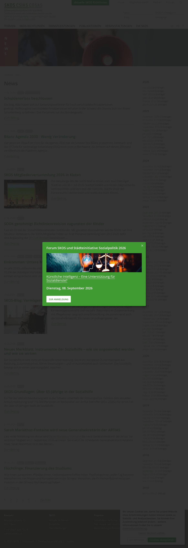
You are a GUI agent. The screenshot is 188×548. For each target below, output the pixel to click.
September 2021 (151, 322)
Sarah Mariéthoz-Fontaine (65, 436)
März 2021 (148, 342)
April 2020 (148, 388)
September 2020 (151, 371)
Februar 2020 (149, 395)
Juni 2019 (147, 431)
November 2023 (151, 215)
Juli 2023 (147, 229)
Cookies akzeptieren (162, 540)
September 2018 (151, 470)
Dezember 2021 (151, 311)
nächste (45, 500)
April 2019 (148, 438)
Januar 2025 (149, 154)
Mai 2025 (147, 140)
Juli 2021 (147, 328)
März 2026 (148, 97)
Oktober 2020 (150, 368)
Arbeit (29, 256)
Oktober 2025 (150, 123)
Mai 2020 (147, 385)
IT (183, 26)
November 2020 (151, 364)
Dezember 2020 (151, 361)
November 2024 (151, 169)
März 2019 (148, 441)
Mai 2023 (147, 236)
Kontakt (170, 2)
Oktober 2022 (150, 269)
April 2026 (148, 94)
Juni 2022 (147, 282)
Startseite (30, 12)
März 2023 (148, 243)
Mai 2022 (147, 286)
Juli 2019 (147, 428)
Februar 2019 (149, 445)
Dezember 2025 (151, 116)
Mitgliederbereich (138, 2)
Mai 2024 (147, 186)
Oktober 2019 (150, 417)
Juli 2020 (147, 378)
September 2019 (151, 421)
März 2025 (148, 147)
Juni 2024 (147, 183)
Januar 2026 (149, 104)
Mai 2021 (147, 335)
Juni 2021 (147, 332)
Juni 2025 (147, 137)
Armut (29, 131)
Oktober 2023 (150, 219)
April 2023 (148, 239)
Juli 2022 (147, 279)
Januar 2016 (149, 493)
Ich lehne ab (136, 540)
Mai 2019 (147, 434)
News (127, 12)
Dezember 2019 (151, 411)
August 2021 (149, 325)
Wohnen (38, 256)
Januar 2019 (149, 448)
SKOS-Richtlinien (32, 26)
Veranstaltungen (118, 26)
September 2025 (151, 127)
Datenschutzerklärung (50, 541)
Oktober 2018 (150, 467)
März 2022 (148, 292)
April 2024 (148, 190)
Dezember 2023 (151, 212)
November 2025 (151, 120)
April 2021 (148, 339)
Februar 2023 (149, 246)
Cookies (69, 541)
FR (177, 26)
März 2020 (148, 392)
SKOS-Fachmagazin (165, 12)
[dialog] (152, 526)
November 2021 (151, 315)
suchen (181, 2)
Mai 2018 (147, 481)
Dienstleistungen (62, 26)
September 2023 (151, 222)
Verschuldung (32, 92)
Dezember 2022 (151, 262)
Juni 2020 (147, 381)
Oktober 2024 (150, 173)
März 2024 (148, 193)
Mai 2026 (147, 91)
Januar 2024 (149, 200)
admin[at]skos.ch (13, 533)
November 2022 (151, 265)
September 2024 (151, 176)
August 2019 (149, 424)
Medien (157, 2)
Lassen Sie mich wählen (152, 533)
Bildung (29, 462)
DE (172, 26)
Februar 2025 (149, 150)
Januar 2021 (149, 349)
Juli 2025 (147, 133)
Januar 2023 (149, 250)
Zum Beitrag (11, 118)
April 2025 (148, 143)
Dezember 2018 (151, 460)
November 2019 (151, 414)
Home (121, 2)
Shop (126, 17)
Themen (10, 26)
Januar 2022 (149, 299)
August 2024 (149, 179)
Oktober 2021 (150, 318)
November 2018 (151, 464)
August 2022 (149, 275)
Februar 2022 (149, 296)
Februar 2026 (149, 101)
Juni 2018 (147, 477)
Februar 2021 (149, 345)
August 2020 (149, 375)
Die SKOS (142, 26)
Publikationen (90, 26)
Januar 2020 (149, 398)
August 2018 (149, 474)
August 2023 (149, 226)
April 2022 (148, 289)
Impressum (28, 541)
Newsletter (161, 17)
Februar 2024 (149, 197)
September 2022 (151, 272)
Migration (40, 462)
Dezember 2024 (151, 166)
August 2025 (149, 130)
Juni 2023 (147, 233)
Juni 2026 (147, 87)
